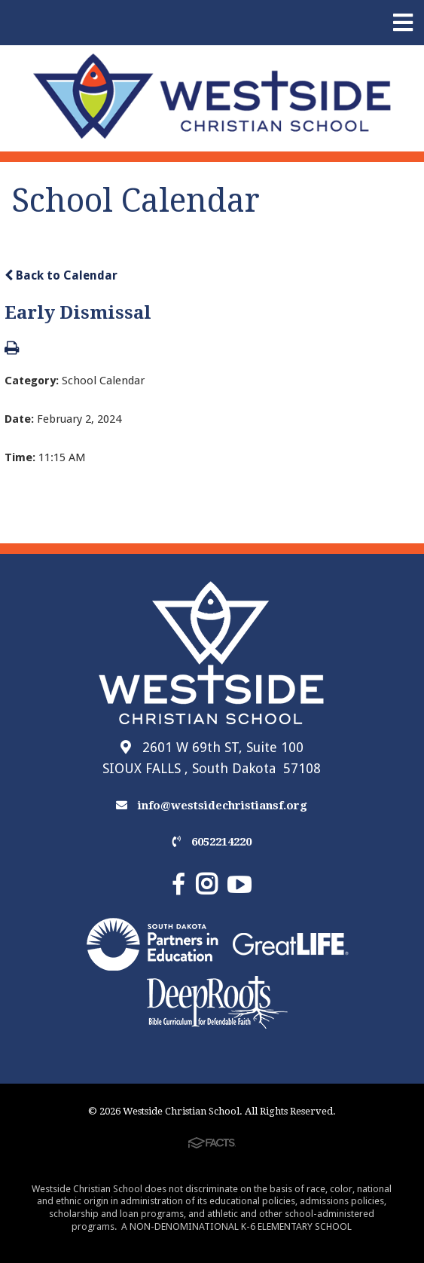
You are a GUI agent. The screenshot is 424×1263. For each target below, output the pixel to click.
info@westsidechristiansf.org (211, 805)
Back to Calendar (61, 275)
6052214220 (212, 842)
